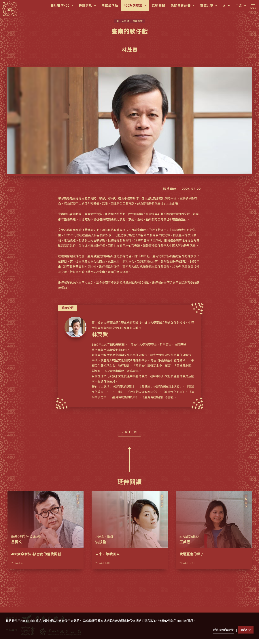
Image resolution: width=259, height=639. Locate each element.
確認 (246, 629)
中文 (242, 7)
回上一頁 (129, 432)
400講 (125, 21)
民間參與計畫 (184, 7)
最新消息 (89, 7)
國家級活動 (109, 5)
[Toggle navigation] (252, 5)
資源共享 (210, 7)
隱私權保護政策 (223, 629)
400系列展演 (136, 7)
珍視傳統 (137, 21)
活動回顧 (158, 5)
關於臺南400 (63, 7)
